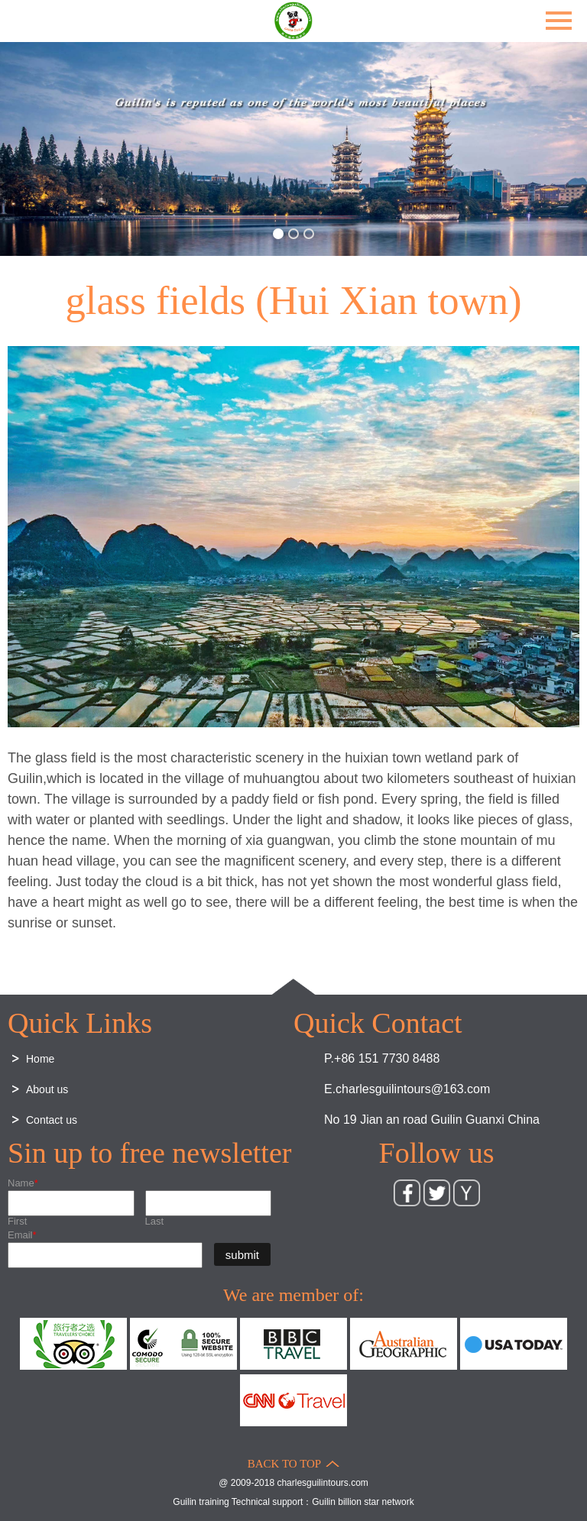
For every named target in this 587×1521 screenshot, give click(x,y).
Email (22, 1235)
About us (47, 1089)
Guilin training (201, 1502)
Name (23, 1183)
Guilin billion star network (362, 1502)
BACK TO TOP (284, 1464)
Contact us (51, 1120)
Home (40, 1059)
